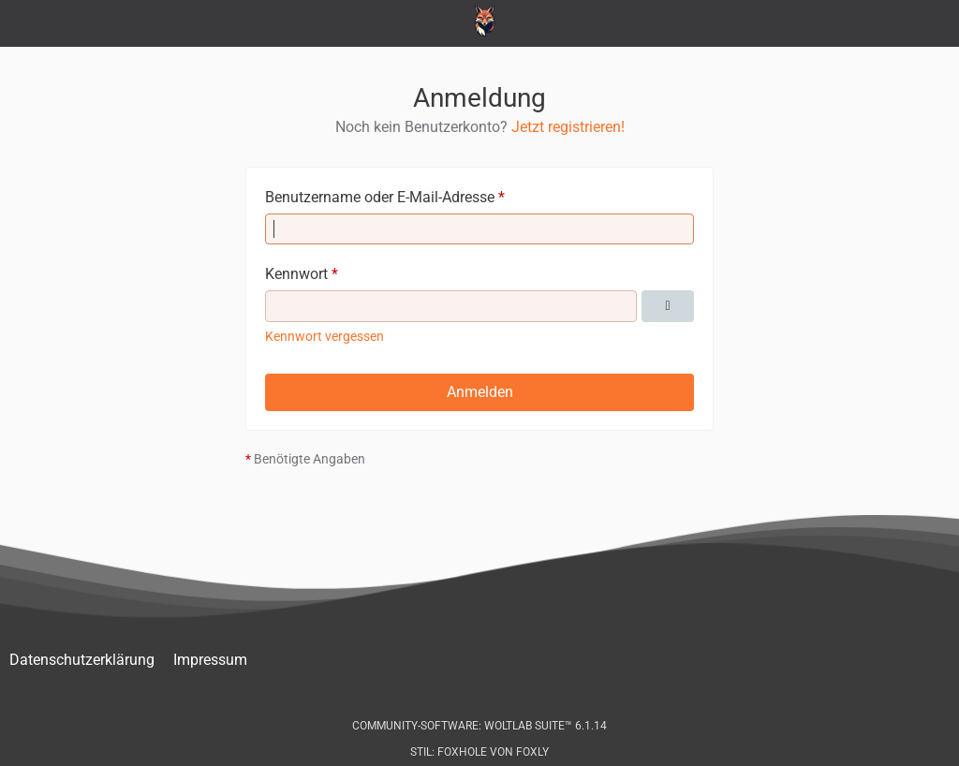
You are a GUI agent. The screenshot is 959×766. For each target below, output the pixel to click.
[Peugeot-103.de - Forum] (480, 21)
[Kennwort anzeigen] (668, 306)
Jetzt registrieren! (568, 127)
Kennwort (296, 274)
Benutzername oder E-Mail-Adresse (379, 197)
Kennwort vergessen (324, 336)
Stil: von (479, 752)
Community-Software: (479, 725)
